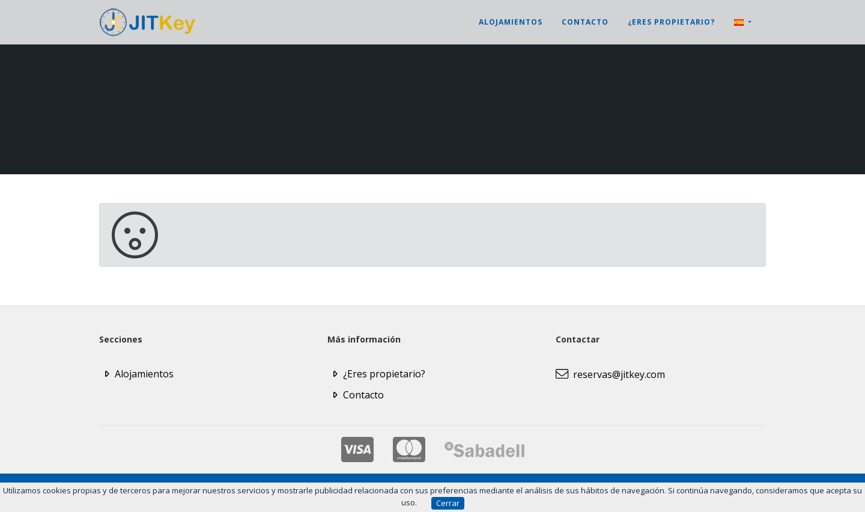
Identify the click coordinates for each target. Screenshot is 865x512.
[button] (742, 22)
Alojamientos (510, 22)
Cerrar (448, 503)
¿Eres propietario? (671, 22)
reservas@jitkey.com (610, 374)
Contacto (585, 22)
